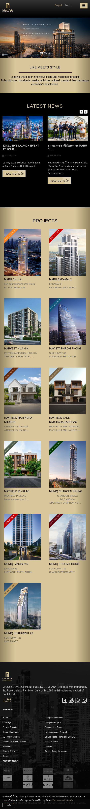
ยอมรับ (8, 805)
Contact (48, 746)
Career (5, 756)
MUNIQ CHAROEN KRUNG (65, 491)
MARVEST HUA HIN (16, 348)
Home (5, 717)
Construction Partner (54, 727)
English (58, 5)
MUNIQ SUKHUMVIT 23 (18, 633)
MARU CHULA (13, 279)
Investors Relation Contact (14, 742)
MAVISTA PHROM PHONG (65, 348)
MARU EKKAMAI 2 (60, 279)
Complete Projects (53, 722)
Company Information (54, 717)
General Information (11, 732)
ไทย (67, 5)
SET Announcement (11, 737)
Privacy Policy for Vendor (56, 751)
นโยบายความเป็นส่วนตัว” (62, 800)
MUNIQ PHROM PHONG (64, 564)
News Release (51, 742)
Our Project (7, 722)
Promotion (7, 746)
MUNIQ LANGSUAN (16, 564)
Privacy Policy (8, 751)
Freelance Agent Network (56, 732)
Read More (14, 173)
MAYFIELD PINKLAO (17, 491)
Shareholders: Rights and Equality (60, 737)
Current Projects (9, 727)
